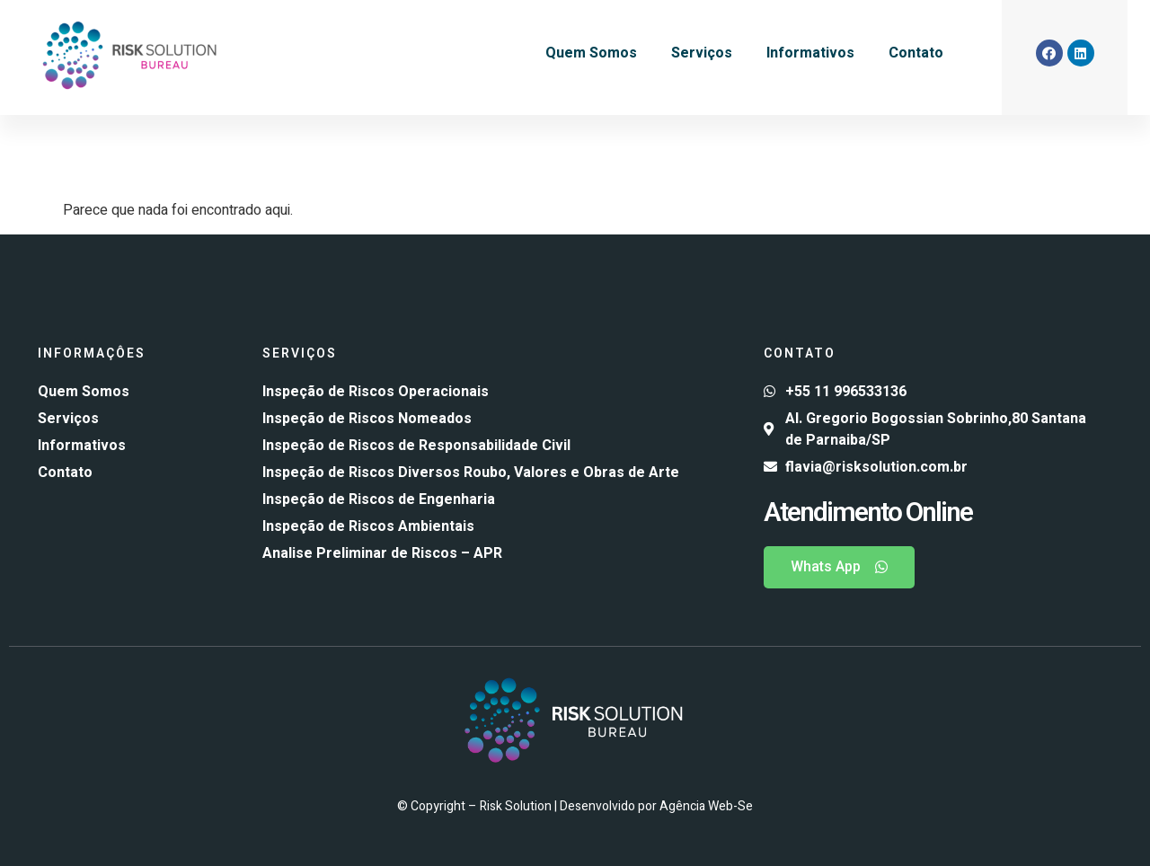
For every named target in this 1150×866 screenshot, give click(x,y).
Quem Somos (591, 53)
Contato (916, 53)
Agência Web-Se (706, 806)
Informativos (810, 53)
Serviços (701, 53)
